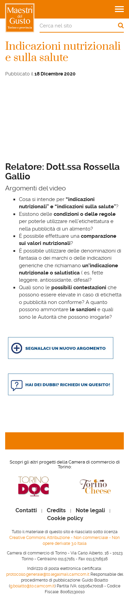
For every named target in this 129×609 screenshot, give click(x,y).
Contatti (26, 510)
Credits (56, 510)
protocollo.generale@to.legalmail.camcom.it (47, 574)
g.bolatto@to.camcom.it (32, 586)
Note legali (90, 510)
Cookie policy (65, 518)
